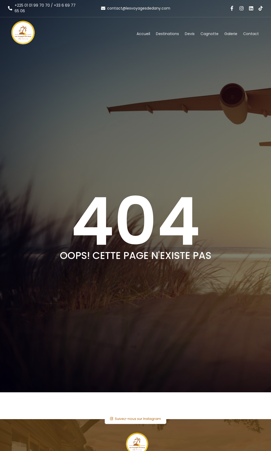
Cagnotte (209, 33)
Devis (190, 33)
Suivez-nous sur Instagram (135, 418)
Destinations (167, 33)
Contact (251, 33)
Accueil (143, 33)
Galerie (230, 33)
